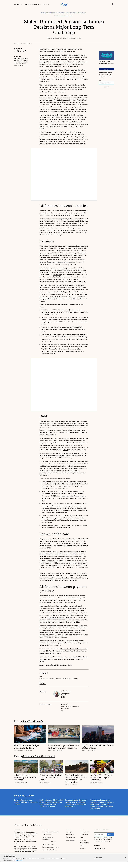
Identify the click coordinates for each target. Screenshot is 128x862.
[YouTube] (105, 848)
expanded (68, 430)
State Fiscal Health (32, 721)
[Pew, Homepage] (64, 4)
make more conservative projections (56, 262)
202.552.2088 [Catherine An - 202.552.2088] (65, 708)
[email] (62, 697)
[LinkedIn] (100, 848)
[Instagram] (98, 848)
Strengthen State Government (38, 756)
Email (100, 80)
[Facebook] (95, 848)
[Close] (125, 857)
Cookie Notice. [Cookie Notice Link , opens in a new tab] (19, 860)
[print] (25, 51)
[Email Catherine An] (62, 710)
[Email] (106, 83)
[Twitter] (103, 848)
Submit (106, 87)
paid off (65, 450)
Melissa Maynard (66, 691)
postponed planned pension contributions (59, 617)
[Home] (28, 825)
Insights (68, 829)
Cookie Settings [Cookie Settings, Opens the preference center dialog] (98, 857)
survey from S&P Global (69, 580)
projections (76, 66)
